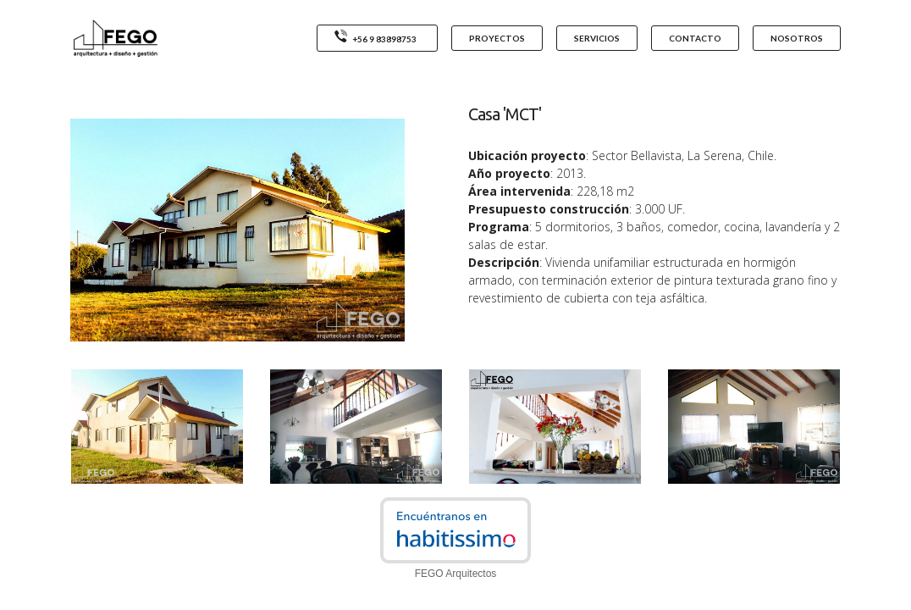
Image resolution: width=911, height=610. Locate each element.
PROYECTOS (497, 38)
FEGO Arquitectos (456, 574)
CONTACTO (695, 38)
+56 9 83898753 (377, 37)
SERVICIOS (597, 38)
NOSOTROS (796, 38)
